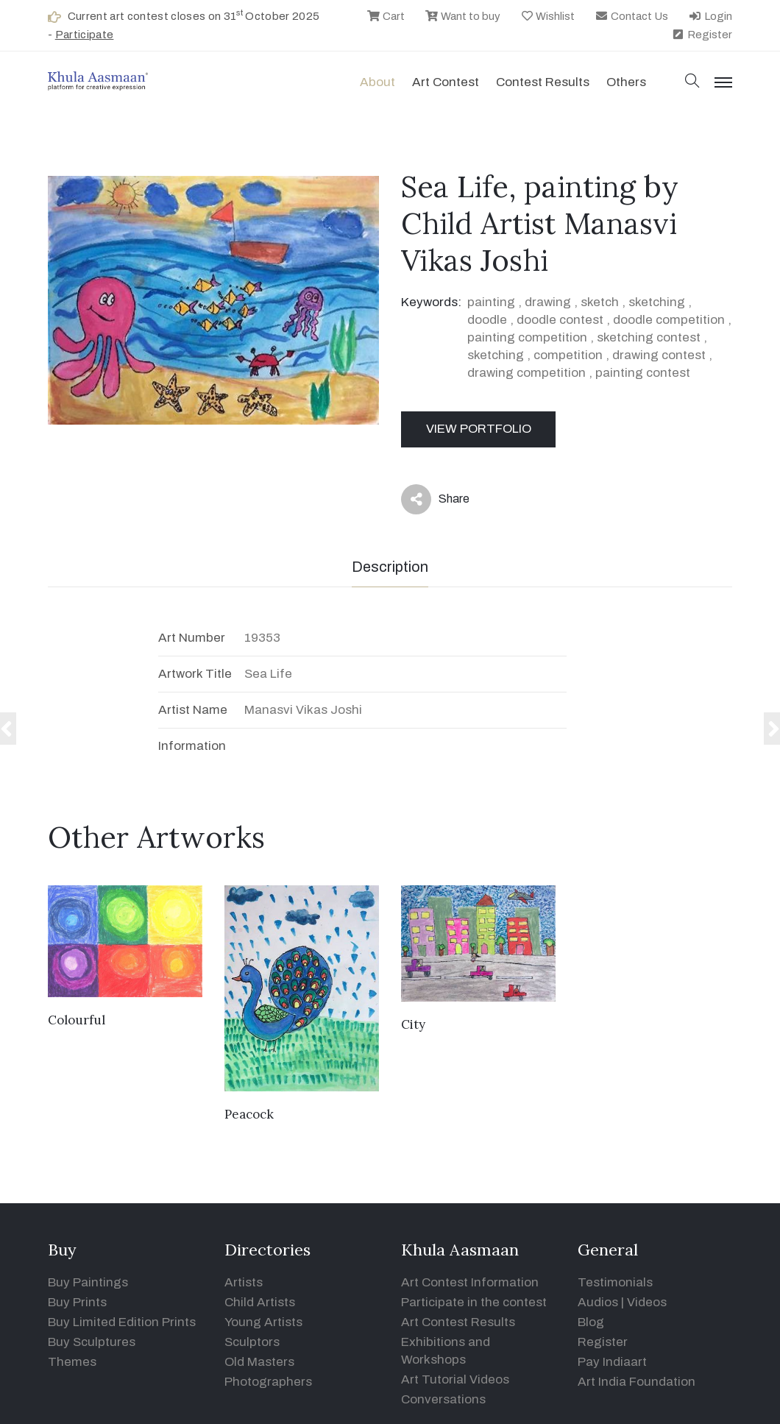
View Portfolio (478, 429)
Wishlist (547, 16)
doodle (487, 320)
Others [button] (626, 82)
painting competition (527, 337)
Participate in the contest (474, 1302)
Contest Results (542, 82)
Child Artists (259, 1302)
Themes (72, 1362)
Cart (385, 16)
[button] (692, 82)
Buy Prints (77, 1302)
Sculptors (252, 1342)
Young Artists (263, 1322)
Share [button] (435, 499)
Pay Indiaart (612, 1362)
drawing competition (526, 373)
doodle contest (560, 320)
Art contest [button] (445, 82)
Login (710, 16)
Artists (243, 1282)
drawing (548, 302)
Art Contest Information (470, 1282)
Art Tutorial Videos (455, 1379)
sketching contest (649, 337)
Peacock (249, 1114)
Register (701, 34)
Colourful (76, 1020)
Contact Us (631, 16)
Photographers (268, 1382)
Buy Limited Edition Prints (122, 1322)
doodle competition (669, 320)
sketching (656, 302)
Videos (647, 1302)
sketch (600, 302)
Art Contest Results (458, 1322)
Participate (84, 34)
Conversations (443, 1399)
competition (568, 355)
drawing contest (659, 355)
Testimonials (615, 1282)
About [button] (377, 82)
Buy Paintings (88, 1282)
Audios (598, 1302)
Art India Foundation (636, 1382)
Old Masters (259, 1362)
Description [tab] (390, 567)
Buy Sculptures (91, 1342)
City (413, 1024)
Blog (591, 1322)
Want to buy (462, 16)
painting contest (642, 373)
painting (491, 302)
